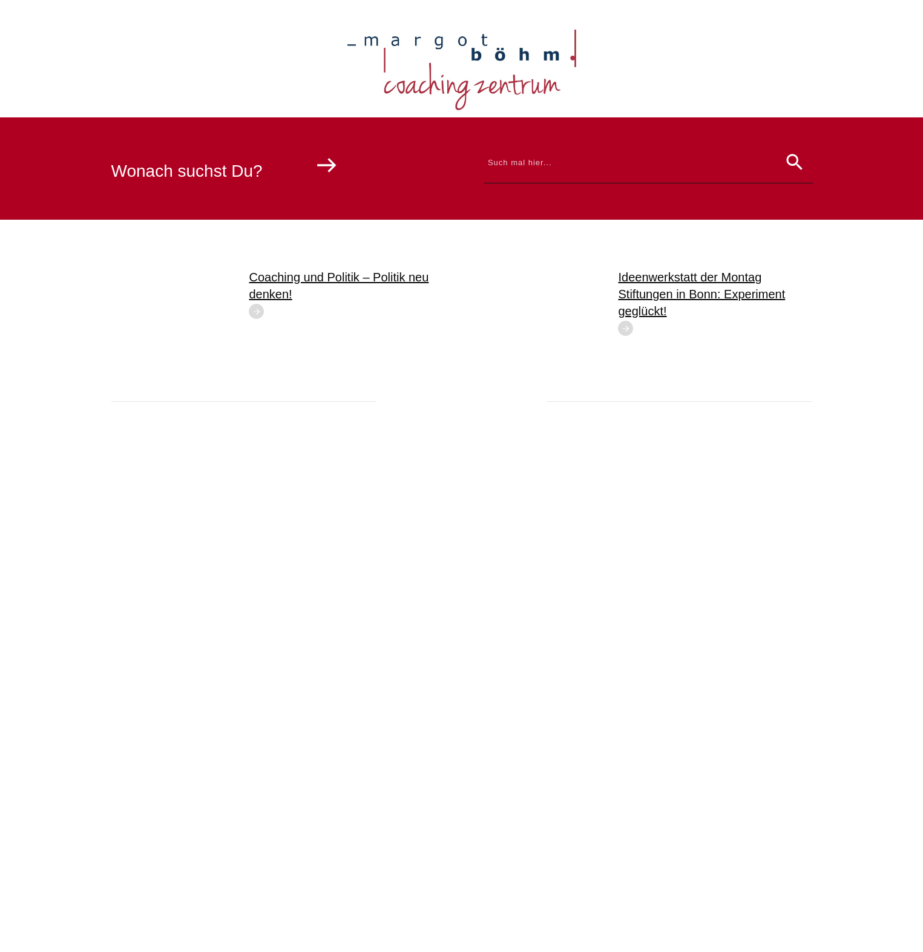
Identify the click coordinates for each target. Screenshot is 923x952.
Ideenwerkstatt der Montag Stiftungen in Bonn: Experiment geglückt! (702, 294)
